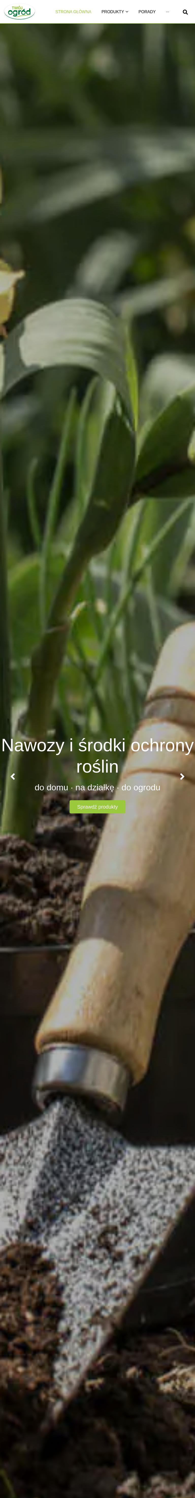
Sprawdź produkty (97, 807)
